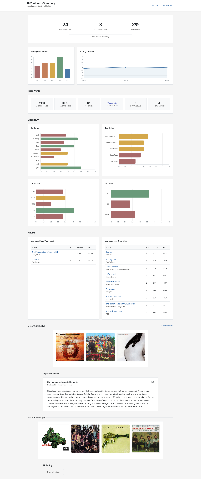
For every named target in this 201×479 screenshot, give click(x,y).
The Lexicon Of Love (114, 311)
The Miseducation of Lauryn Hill (45, 252)
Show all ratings (53, 472)
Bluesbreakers (112, 267)
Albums (155, 5)
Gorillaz (109, 252)
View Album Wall (167, 326)
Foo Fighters (111, 259)
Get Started (167, 5)
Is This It (35, 259)
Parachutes (110, 289)
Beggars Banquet (113, 281)
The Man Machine (113, 296)
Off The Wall (111, 274)
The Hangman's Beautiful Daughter (120, 304)
